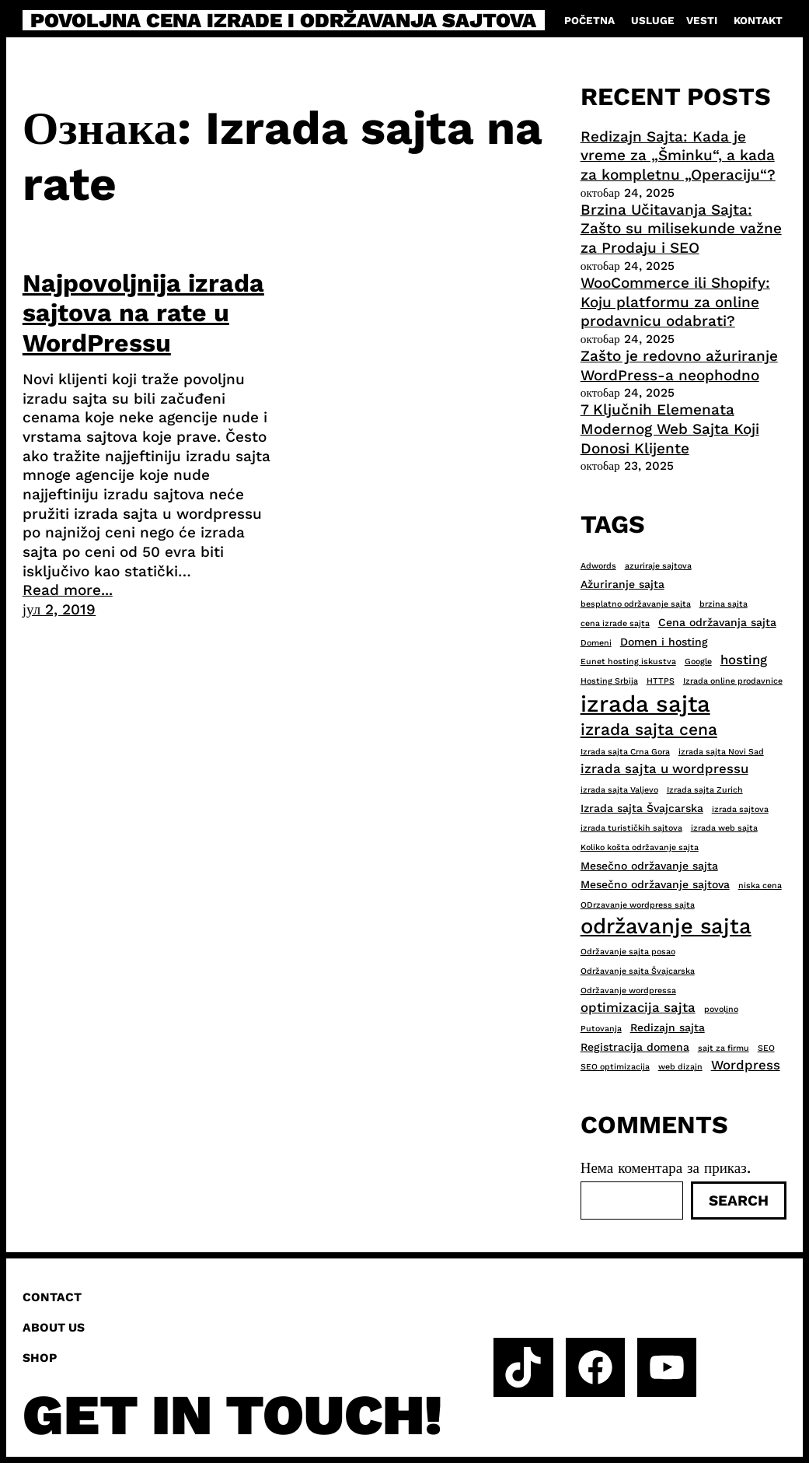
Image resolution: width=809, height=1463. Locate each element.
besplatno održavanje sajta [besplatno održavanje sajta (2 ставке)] (636, 604)
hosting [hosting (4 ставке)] (743, 659)
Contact (52, 1297)
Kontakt (758, 20)
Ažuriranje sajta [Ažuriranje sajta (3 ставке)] (622, 584)
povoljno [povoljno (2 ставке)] (721, 1009)
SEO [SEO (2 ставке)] (766, 1048)
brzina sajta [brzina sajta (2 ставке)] (723, 604)
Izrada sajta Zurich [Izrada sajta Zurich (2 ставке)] (705, 790)
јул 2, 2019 (59, 609)
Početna (589, 20)
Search (739, 1200)
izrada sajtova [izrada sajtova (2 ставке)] (740, 809)
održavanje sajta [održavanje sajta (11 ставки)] (666, 926)
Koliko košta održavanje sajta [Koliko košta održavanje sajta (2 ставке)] (640, 847)
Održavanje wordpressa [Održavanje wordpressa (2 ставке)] (628, 990)
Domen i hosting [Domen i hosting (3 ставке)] (664, 641)
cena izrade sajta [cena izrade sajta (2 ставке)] (615, 623)
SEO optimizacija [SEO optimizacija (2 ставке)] (615, 1067)
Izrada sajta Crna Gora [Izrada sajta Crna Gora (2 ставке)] (625, 752)
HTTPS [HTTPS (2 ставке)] (661, 681)
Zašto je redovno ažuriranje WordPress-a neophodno (679, 365)
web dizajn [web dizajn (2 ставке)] (680, 1067)
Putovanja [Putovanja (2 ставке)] (601, 1029)
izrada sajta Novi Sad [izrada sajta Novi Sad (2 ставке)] (721, 752)
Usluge (653, 20)
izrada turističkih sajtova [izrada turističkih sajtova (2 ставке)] (631, 828)
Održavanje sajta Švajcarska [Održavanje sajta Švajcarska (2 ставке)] (638, 971)
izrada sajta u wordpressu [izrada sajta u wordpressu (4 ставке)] (664, 768)
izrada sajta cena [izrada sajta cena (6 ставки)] (649, 729)
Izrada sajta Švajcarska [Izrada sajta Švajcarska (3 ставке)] (642, 808)
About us (54, 1327)
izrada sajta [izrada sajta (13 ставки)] (645, 704)
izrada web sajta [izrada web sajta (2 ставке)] (724, 828)
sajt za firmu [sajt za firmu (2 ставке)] (723, 1048)
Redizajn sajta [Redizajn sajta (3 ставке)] (667, 1027)
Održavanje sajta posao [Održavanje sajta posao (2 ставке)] (628, 952)
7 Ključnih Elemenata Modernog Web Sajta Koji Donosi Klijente (670, 429)
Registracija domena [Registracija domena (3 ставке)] (635, 1047)
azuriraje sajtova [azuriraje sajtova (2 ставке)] (658, 566)
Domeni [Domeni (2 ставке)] (596, 643)
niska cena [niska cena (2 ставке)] (760, 885)
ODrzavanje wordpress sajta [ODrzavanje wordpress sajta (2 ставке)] (638, 905)
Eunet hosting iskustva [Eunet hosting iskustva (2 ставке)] (628, 661)
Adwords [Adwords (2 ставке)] (598, 566)
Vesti (701, 20)
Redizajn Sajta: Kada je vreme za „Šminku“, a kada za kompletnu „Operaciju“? (678, 156)
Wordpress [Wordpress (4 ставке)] (745, 1065)
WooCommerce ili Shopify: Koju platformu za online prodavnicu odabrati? (675, 302)
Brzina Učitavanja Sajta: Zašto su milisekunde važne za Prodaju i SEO (681, 229)
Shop (40, 1357)
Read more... (68, 590)
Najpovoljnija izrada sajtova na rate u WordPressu (143, 313)
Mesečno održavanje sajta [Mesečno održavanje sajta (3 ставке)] (649, 865)
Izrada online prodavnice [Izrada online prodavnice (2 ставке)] (733, 681)
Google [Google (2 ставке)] (698, 661)
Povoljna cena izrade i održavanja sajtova (283, 20)
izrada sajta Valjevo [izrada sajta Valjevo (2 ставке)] (619, 790)
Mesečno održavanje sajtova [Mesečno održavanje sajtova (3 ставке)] (655, 884)
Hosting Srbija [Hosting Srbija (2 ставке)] (609, 681)
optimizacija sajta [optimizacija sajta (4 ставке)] (638, 1007)
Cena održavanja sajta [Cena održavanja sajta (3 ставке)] (717, 622)
